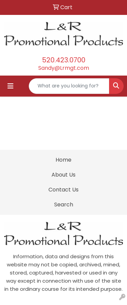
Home (63, 160)
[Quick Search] (69, 86)
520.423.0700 (63, 60)
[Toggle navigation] (10, 86)
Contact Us (63, 190)
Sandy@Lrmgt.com (63, 68)
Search (63, 204)
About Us (63, 175)
